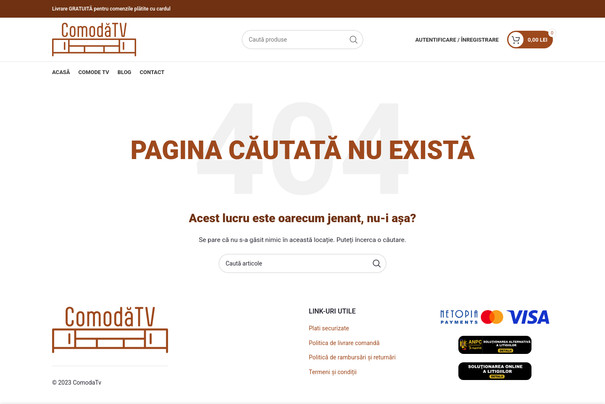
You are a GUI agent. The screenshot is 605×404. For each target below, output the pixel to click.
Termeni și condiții (333, 372)
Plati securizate (329, 328)
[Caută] (302, 39)
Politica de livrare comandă (344, 343)
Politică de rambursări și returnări (352, 357)
